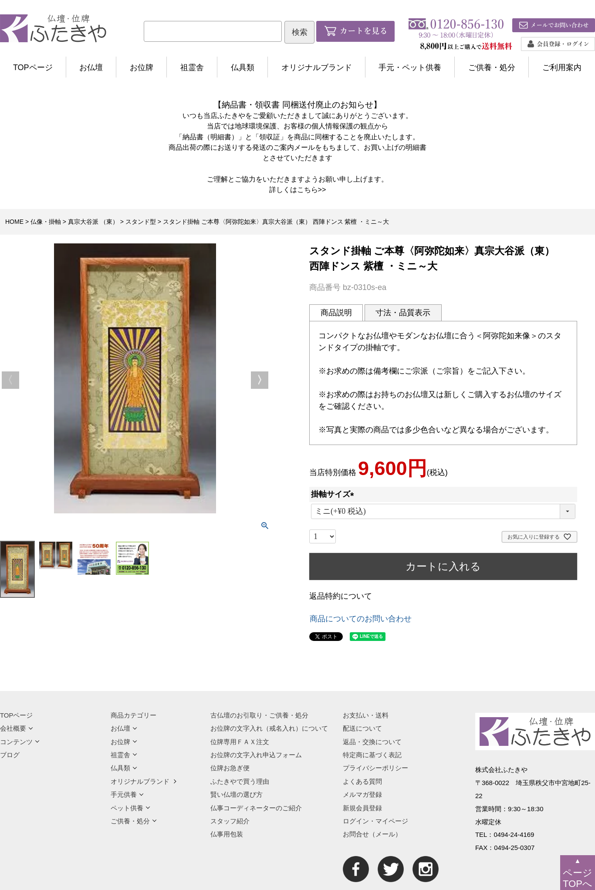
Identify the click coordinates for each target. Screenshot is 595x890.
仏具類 (242, 67)
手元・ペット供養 (410, 67)
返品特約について (340, 596)
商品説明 (336, 312)
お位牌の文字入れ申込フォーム (256, 755)
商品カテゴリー (133, 715)
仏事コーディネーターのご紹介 (256, 808)
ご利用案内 (561, 67)
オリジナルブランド (316, 67)
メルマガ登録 (362, 794)
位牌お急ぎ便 (230, 768)
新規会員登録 (362, 808)
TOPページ (33, 67)
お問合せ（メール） (372, 834)
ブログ (10, 755)
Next (259, 380)
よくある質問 (362, 781)
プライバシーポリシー (375, 768)
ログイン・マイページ (375, 821)
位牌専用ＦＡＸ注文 (239, 741)
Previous (10, 380)
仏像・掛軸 (45, 221)
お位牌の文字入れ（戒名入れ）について (269, 728)
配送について (362, 728)
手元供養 (127, 794)
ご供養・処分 (491, 67)
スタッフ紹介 (230, 821)
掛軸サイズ (334, 494)
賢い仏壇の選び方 (236, 794)
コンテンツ (20, 741)
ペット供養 (130, 808)
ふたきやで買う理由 (239, 781)
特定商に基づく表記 (372, 755)
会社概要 (16, 728)
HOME (14, 221)
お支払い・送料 (366, 715)
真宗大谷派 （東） (93, 221)
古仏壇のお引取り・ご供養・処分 (259, 715)
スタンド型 (140, 221)
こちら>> (311, 189)
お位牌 (141, 67)
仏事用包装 (226, 834)
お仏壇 (91, 67)
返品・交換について (372, 741)
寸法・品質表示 (402, 312)
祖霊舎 (192, 67)
